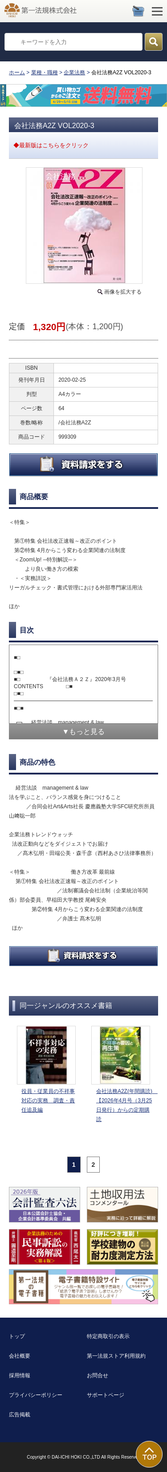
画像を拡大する (123, 292)
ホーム (17, 72)
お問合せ (97, 1375)
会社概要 (19, 1356)
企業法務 (74, 72)
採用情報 (19, 1375)
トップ (17, 1336)
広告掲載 (19, 1415)
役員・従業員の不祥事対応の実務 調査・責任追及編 (48, 1100)
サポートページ (105, 1395)
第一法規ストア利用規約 (116, 1356)
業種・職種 (44, 72)
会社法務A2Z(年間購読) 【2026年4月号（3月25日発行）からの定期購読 (125, 1105)
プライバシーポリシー (35, 1395)
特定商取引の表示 (108, 1336)
